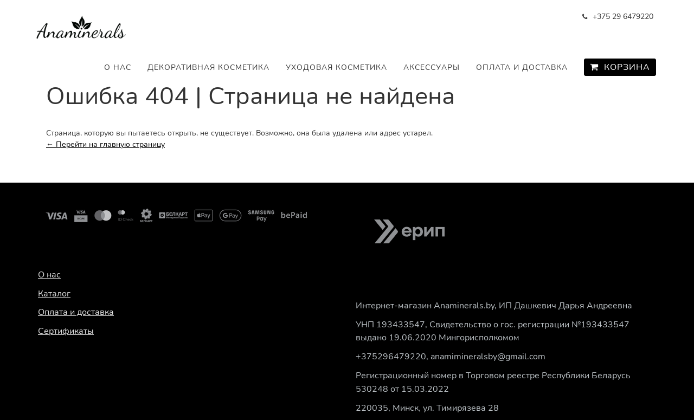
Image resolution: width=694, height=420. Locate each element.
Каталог (54, 294)
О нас (117, 67)
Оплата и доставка (522, 67)
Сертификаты (66, 331)
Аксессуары (431, 67)
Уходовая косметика (336, 67)
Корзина (620, 67)
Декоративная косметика (208, 67)
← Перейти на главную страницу (105, 144)
